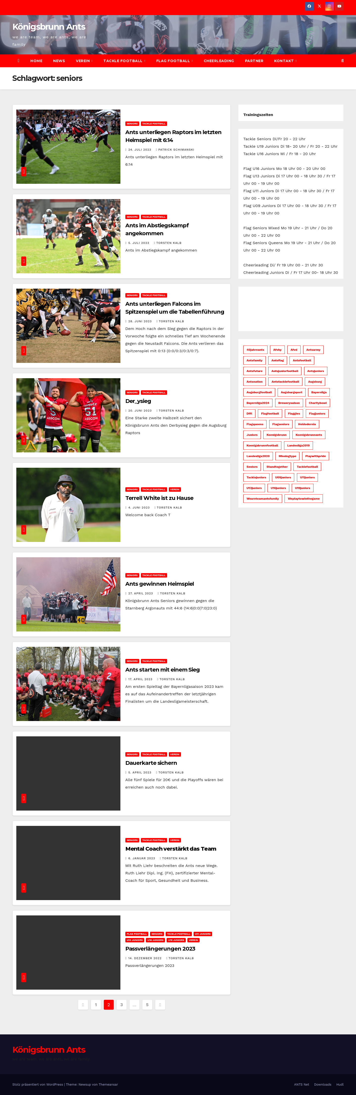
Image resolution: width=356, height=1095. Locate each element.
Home (36, 61)
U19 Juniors (176, 940)
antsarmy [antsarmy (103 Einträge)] (313, 349)
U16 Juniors (155, 940)
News (59, 61)
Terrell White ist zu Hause (159, 498)
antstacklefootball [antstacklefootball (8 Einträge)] (285, 381)
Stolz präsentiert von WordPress (38, 1084)
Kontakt (284, 61)
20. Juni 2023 (140, 410)
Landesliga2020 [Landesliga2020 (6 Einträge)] (257, 456)
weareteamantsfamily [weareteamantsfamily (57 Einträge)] (262, 498)
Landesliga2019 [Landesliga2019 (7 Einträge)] (298, 445)
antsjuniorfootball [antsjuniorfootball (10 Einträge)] (284, 371)
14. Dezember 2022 (145, 958)
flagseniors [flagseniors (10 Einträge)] (280, 424)
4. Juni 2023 (139, 507)
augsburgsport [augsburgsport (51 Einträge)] (291, 392)
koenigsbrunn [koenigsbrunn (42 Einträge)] (277, 435)
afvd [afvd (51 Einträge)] (293, 349)
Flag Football (173, 61)
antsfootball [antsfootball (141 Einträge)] (302, 360)
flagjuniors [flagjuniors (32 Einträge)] (317, 413)
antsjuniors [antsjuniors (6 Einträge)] (315, 371)
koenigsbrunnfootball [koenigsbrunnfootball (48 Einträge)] (262, 445)
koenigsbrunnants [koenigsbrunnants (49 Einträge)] (309, 435)
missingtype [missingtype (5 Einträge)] (287, 456)
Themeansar (108, 1084)
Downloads (322, 1084)
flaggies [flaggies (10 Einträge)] (294, 413)
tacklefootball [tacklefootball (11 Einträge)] (307, 466)
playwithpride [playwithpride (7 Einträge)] (315, 456)
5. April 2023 (140, 772)
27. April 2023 (141, 593)
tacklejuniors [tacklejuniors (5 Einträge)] (256, 477)
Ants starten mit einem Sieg (162, 669)
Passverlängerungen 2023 (160, 948)
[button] (342, 60)
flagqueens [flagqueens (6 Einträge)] (254, 424)
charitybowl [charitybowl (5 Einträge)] (318, 403)
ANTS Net (301, 1084)
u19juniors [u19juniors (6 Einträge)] (302, 488)
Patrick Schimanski (175, 149)
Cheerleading (219, 61)
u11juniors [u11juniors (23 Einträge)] (307, 477)
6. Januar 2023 (142, 858)
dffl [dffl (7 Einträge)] (249, 413)
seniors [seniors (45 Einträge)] (251, 466)
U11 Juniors (203, 933)
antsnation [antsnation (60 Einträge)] (254, 381)
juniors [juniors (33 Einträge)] (251, 435)
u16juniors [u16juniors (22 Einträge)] (278, 488)
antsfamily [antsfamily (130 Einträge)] (254, 360)
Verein (83, 61)
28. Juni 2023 (140, 321)
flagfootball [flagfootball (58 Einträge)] (270, 413)
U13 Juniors (135, 940)
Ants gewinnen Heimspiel (159, 584)
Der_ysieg (138, 401)
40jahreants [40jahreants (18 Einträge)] (255, 349)
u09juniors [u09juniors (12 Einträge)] (283, 477)
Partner (254, 61)
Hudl (340, 1084)
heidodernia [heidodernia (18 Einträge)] (307, 424)
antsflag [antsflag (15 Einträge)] (277, 360)
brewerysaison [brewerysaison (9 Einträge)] (289, 403)
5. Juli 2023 (139, 243)
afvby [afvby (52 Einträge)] (277, 349)
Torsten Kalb (168, 243)
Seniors (132, 123)
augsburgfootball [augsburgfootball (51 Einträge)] (259, 392)
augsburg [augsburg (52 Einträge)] (315, 381)
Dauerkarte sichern (151, 763)
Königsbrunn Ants (48, 27)
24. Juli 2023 (140, 149)
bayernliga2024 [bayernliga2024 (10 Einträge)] (257, 403)
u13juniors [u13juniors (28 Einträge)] (254, 488)
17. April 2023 (141, 679)
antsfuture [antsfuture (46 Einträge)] (254, 371)
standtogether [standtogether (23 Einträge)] (277, 466)
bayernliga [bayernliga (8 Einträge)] (319, 392)
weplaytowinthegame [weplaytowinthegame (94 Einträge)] (304, 498)
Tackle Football (123, 61)
